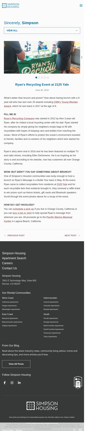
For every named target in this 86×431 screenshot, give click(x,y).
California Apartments (10, 302)
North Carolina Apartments (53, 326)
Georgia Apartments (51, 322)
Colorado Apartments (51, 306)
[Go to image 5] (48, 77)
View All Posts (16, 364)
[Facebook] (4, 382)
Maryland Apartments (10, 318)
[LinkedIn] (19, 382)
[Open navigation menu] (81, 5)
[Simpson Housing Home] (10, 5)
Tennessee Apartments (52, 333)
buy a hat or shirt (22, 213)
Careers (7, 263)
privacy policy (44, 428)
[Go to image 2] (39, 77)
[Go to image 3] (42, 77)
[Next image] (81, 57)
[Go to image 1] (36, 77)
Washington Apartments (11, 309)
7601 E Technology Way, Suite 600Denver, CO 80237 (19, 282)
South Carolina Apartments (54, 329)
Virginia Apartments (9, 326)
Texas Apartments (50, 337)
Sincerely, (21, 23)
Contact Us (9, 268)
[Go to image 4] (45, 77)
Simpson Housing (14, 253)
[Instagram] (12, 382)
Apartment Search (14, 258)
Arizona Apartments (51, 302)
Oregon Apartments (9, 306)
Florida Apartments (51, 318)
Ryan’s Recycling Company (19, 118)
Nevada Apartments (51, 309)
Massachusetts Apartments (12, 322)
